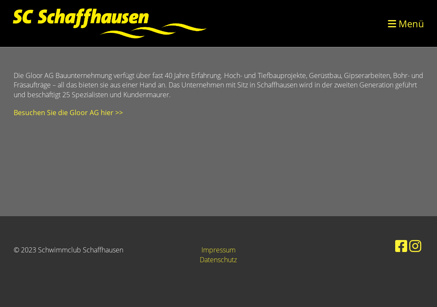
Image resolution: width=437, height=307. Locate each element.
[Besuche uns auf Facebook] (401, 246)
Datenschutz (218, 259)
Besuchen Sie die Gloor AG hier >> (68, 112)
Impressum (218, 250)
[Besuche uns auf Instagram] (415, 246)
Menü (406, 23)
